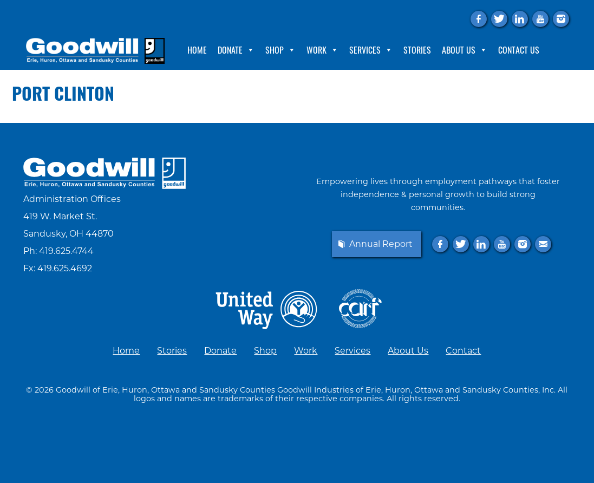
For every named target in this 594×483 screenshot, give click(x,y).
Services (371, 50)
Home (197, 49)
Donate (236, 50)
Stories (417, 49)
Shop (280, 50)
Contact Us (518, 49)
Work (322, 50)
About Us (464, 50)
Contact (463, 350)
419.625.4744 (66, 251)
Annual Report (381, 244)
